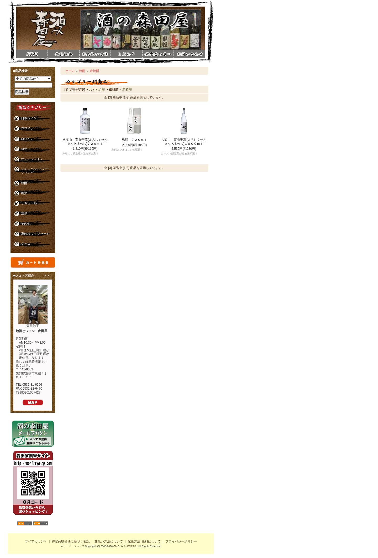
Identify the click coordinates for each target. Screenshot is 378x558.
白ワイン (27, 139)
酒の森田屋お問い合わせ (189, 62)
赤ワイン (27, 128)
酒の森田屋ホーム (32, 54)
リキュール (29, 203)
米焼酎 (94, 71)
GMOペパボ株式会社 (125, 546)
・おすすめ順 (95, 89)
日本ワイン (29, 118)
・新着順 (125, 89)
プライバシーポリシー (181, 541)
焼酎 (24, 183)
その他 (25, 223)
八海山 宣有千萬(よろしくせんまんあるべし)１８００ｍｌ (183, 142)
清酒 (24, 213)
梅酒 (24, 193)
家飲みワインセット (35, 234)
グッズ (25, 244)
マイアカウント (36, 541)
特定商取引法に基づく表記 (71, 541)
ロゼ (24, 149)
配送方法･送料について (144, 541)
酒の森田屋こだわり (126, 54)
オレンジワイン (32, 159)
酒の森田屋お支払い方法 (95, 54)
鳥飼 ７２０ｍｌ (134, 140)
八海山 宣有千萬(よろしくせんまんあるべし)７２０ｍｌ (85, 142)
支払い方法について (108, 541)
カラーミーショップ (72, 546)
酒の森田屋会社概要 (63, 54)
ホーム (70, 71)
